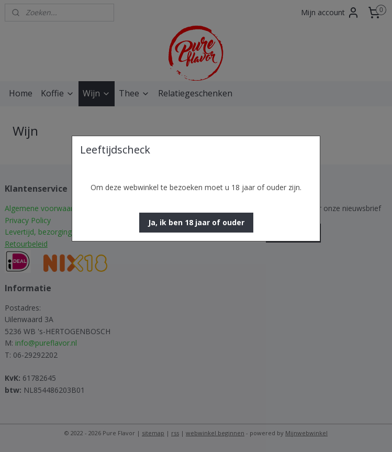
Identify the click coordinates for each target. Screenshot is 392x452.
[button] (196, 223)
